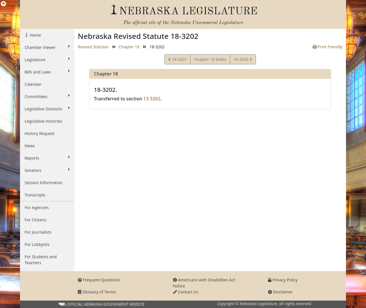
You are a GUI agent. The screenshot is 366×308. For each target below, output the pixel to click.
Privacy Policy (283, 280)
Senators (47, 170)
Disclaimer (280, 292)
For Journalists (38, 232)
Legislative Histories (43, 121)
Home (35, 35)
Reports (47, 158)
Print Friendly (328, 46)
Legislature (47, 59)
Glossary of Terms (97, 292)
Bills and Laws (47, 72)
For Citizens (35, 219)
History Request (39, 133)
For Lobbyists (37, 244)
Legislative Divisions (47, 109)
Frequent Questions (99, 280)
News (30, 145)
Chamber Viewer (47, 47)
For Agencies (37, 207)
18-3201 (177, 60)
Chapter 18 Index (210, 59)
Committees (47, 96)
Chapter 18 (129, 46)
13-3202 (151, 99)
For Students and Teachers (41, 259)
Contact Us (185, 292)
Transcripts (35, 195)
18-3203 (242, 60)
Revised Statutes (93, 46)
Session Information (44, 182)
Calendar (33, 84)
